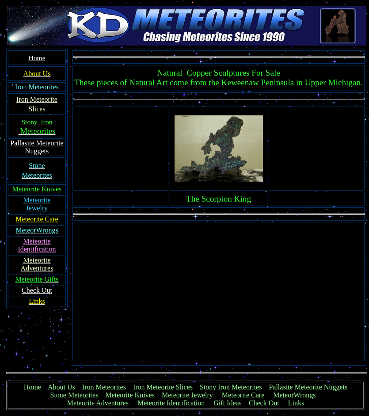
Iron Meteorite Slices (163, 387)
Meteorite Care (243, 395)
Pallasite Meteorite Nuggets (308, 387)
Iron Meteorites (104, 387)
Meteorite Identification (171, 403)
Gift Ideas (227, 403)
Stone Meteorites (74, 395)
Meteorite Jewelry (190, 395)
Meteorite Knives (130, 395)
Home (32, 387)
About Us (61, 387)
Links (296, 403)
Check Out (264, 403)
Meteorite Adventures (98, 403)
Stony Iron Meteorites (234, 387)
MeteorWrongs (294, 395)
